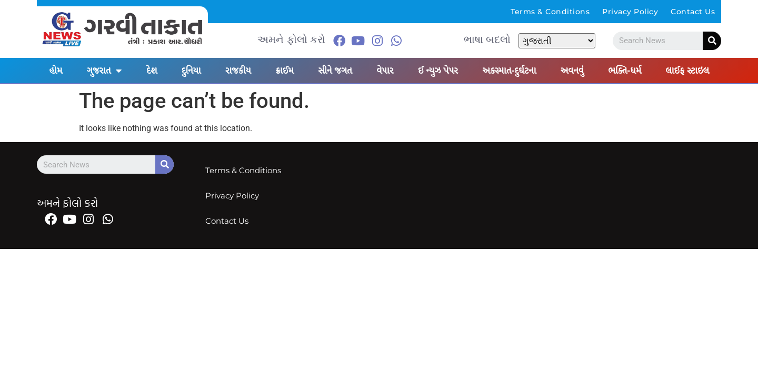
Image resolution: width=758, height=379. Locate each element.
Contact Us (693, 11)
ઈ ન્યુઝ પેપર (438, 70)
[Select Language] (556, 40)
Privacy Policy (630, 11)
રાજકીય (238, 70)
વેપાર (384, 70)
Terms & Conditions (550, 11)
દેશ (151, 70)
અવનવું (572, 70)
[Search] (712, 41)
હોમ (55, 70)
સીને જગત (335, 70)
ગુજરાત (104, 71)
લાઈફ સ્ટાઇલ (687, 70)
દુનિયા (191, 70)
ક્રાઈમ (284, 70)
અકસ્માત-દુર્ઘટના (509, 70)
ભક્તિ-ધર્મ (624, 70)
